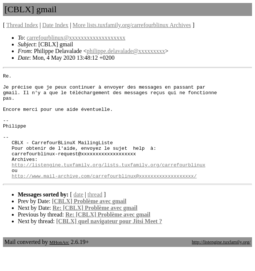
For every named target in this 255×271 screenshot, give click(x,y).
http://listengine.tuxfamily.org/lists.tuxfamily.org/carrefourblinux (108, 183)
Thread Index (22, 25)
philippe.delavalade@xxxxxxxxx (126, 51)
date (78, 215)
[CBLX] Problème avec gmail (89, 222)
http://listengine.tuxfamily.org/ (221, 263)
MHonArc (59, 263)
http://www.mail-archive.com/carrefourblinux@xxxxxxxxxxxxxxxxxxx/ (103, 197)
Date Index (55, 25)
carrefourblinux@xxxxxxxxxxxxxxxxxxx (76, 37)
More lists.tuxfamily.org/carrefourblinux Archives (132, 25)
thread (94, 215)
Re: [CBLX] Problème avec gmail (95, 229)
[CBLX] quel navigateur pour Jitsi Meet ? (109, 242)
